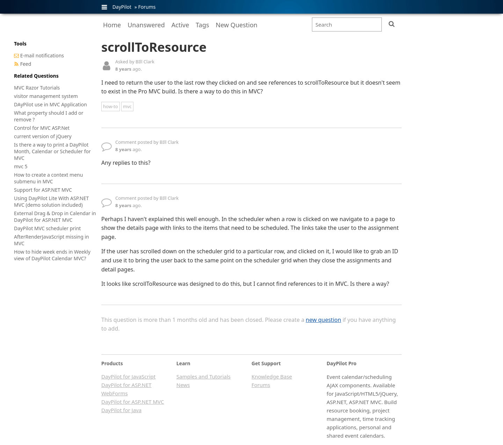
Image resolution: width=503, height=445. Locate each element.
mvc (127, 106)
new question (323, 320)
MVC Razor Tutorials (37, 87)
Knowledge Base (272, 376)
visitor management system (46, 96)
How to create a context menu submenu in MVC (48, 178)
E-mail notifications (42, 55)
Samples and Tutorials (203, 376)
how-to (110, 106)
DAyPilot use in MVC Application (50, 104)
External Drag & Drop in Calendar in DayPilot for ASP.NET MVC (55, 216)
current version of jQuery (43, 136)
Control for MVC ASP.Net (42, 128)
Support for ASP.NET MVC (43, 189)
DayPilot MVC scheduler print (47, 228)
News (183, 384)
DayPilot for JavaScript (128, 376)
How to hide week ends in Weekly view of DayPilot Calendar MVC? (52, 255)
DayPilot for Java (121, 410)
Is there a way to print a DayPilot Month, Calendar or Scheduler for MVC (52, 151)
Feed (25, 64)
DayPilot (121, 6)
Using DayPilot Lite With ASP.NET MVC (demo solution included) (51, 201)
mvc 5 (21, 166)
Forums (146, 6)
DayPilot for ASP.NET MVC (132, 401)
